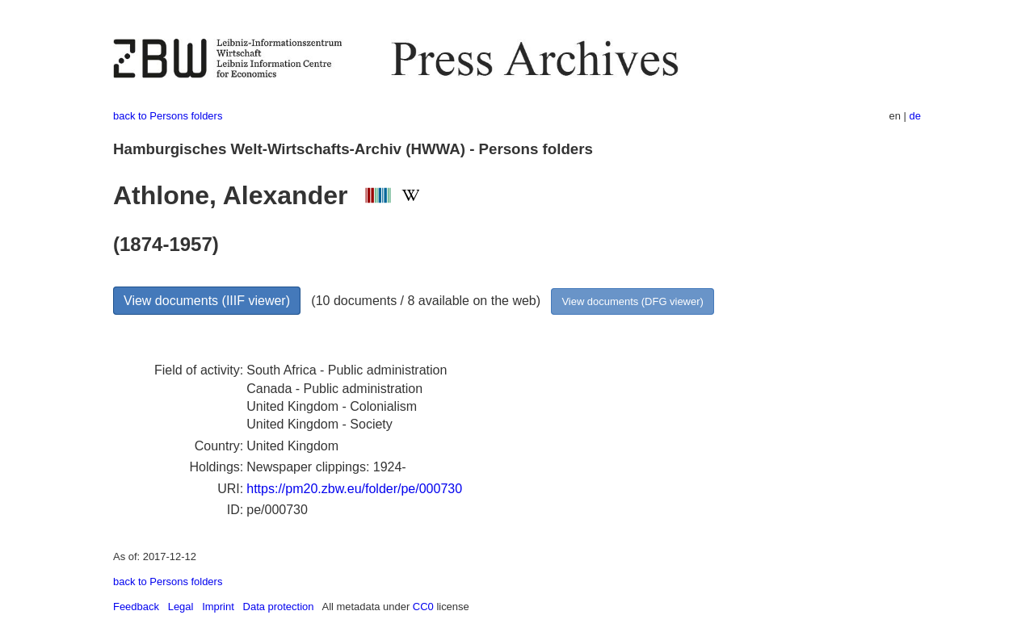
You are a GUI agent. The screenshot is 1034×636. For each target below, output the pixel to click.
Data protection (278, 606)
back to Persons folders (167, 116)
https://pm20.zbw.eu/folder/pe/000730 (354, 489)
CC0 (423, 606)
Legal (181, 606)
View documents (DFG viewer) (632, 301)
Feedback (136, 606)
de (915, 116)
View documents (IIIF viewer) (207, 301)
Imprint (218, 606)
